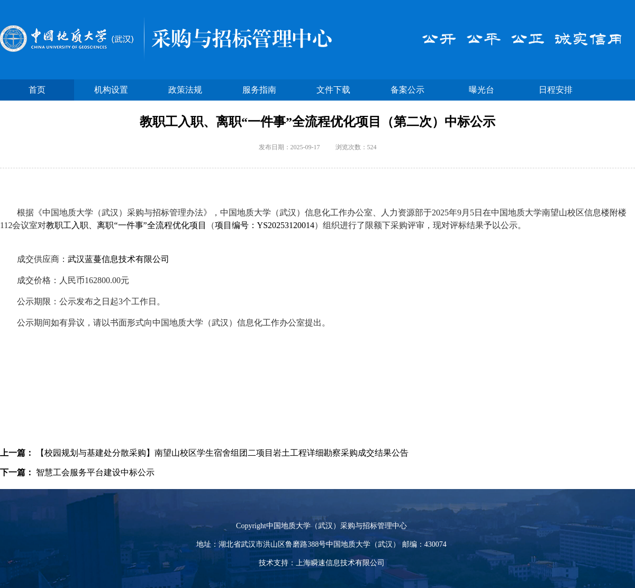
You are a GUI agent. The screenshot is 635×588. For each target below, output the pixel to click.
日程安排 (556, 89)
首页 (37, 89)
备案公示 (407, 89)
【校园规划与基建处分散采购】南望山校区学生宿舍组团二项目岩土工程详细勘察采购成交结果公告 (222, 452)
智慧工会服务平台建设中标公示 (95, 472)
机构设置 (111, 89)
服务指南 (259, 89)
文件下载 (333, 89)
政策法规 (185, 89)
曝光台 (481, 89)
